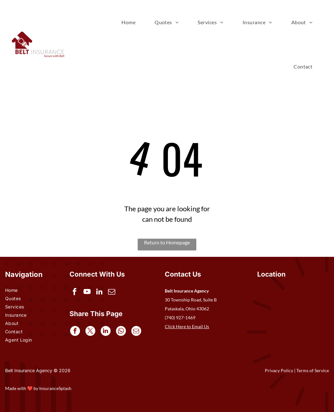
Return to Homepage (167, 242)
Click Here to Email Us (187, 326)
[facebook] (75, 292)
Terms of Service (312, 370)
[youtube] (87, 292)
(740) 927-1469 (180, 317)
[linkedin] (100, 292)
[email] (113, 292)
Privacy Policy (279, 370)
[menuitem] (128, 22)
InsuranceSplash (55, 388)
